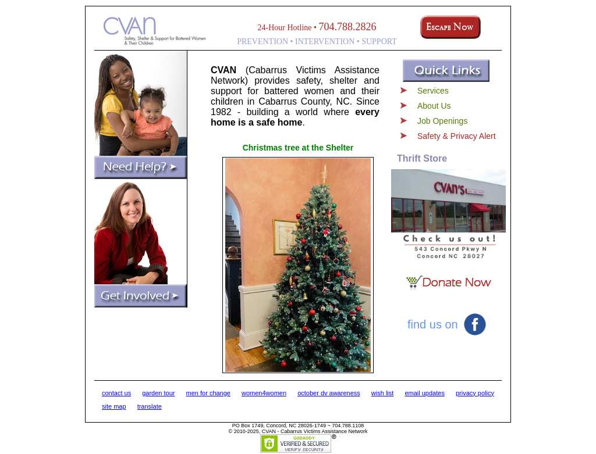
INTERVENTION (324, 41)
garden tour (158, 392)
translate (149, 406)
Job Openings (442, 121)
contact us (116, 392)
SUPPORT (379, 41)
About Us (434, 105)
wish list (382, 392)
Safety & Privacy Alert (456, 136)
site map (114, 406)
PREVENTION (262, 41)
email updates (425, 392)
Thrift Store (422, 158)
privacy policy (475, 392)
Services (433, 90)
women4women (264, 392)
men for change (208, 392)
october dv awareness (328, 392)
